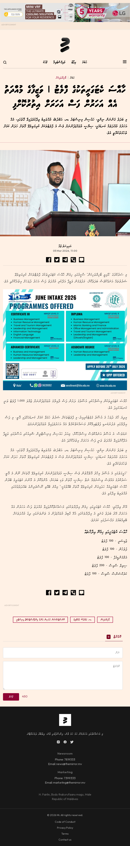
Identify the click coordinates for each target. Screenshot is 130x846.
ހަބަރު (84, 62)
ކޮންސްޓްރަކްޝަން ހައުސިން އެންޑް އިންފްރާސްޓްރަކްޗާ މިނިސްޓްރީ (40, 619)
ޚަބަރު (70, 78)
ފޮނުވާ (11, 697)
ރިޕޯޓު (73, 62)
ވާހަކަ (45, 62)
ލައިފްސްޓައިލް (59, 62)
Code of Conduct (65, 821)
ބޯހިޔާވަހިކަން (61, 78)
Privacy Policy (65, 827)
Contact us (65, 839)
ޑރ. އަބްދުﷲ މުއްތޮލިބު (82, 619)
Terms (65, 833)
